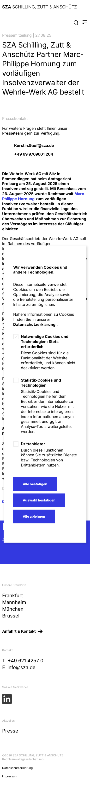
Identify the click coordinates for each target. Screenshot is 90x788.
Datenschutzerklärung (34, 324)
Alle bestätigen (35, 484)
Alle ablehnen (34, 516)
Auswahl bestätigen (39, 500)
